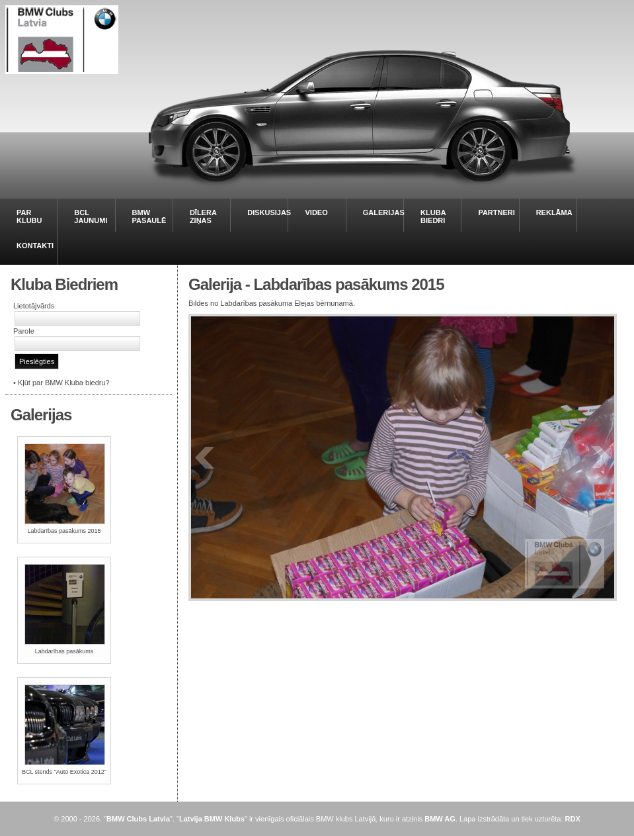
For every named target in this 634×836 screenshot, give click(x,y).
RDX (572, 819)
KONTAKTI (35, 246)
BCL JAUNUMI (90, 216)
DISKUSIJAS (269, 212)
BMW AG (440, 819)
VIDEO (316, 212)
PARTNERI (496, 212)
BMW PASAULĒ (149, 216)
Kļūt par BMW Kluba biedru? (64, 383)
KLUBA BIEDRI (433, 216)
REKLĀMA (554, 212)
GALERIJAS (384, 212)
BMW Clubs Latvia (138, 819)
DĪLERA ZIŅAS (203, 216)
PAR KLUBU (29, 216)
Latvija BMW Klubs (212, 819)
